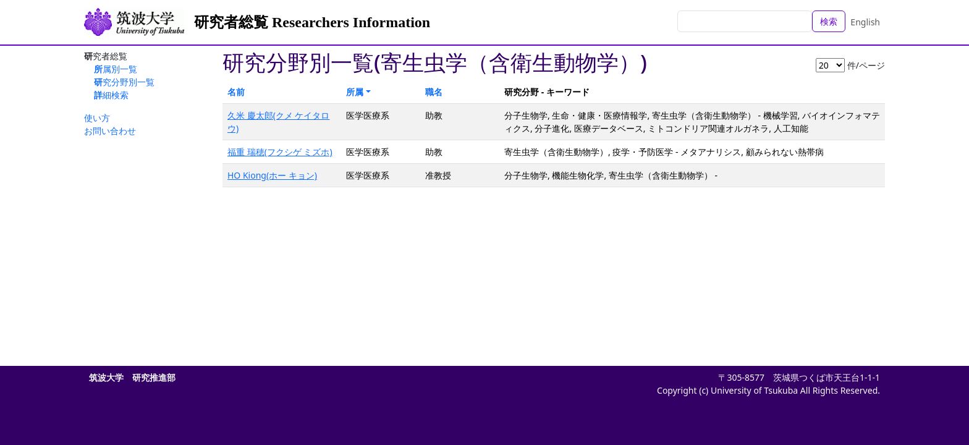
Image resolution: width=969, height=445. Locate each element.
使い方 (97, 118)
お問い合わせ (110, 131)
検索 (828, 21)
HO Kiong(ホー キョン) (272, 175)
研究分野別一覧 (124, 82)
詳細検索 (111, 95)
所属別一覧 (115, 69)
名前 (236, 92)
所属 (354, 92)
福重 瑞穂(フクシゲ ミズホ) (279, 152)
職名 (433, 92)
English (865, 22)
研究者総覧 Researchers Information (312, 22)
